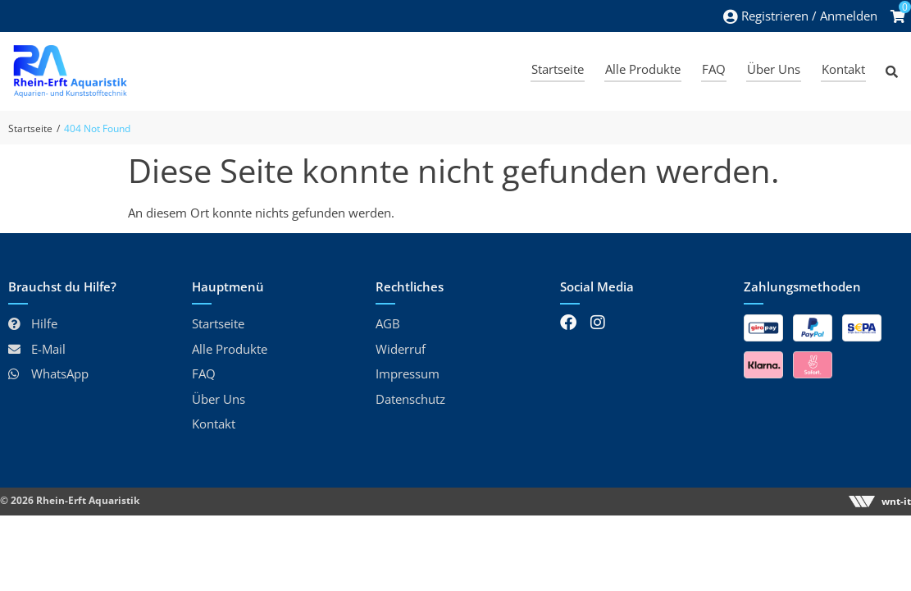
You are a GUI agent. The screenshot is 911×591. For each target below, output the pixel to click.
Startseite (30, 128)
